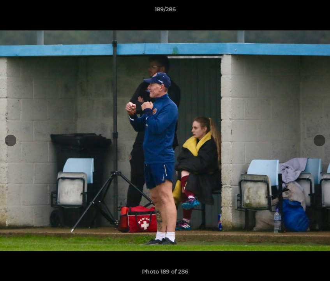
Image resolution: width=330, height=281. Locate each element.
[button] (316, 11)
